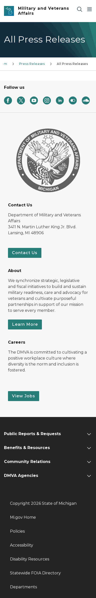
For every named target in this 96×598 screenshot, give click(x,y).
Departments (23, 587)
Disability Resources (29, 559)
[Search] (80, 9)
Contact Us (24, 252)
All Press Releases (72, 64)
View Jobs (23, 396)
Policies (17, 531)
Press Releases (32, 64)
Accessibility (21, 545)
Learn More (25, 324)
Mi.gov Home (23, 517)
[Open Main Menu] (90, 9)
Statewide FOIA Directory (35, 573)
